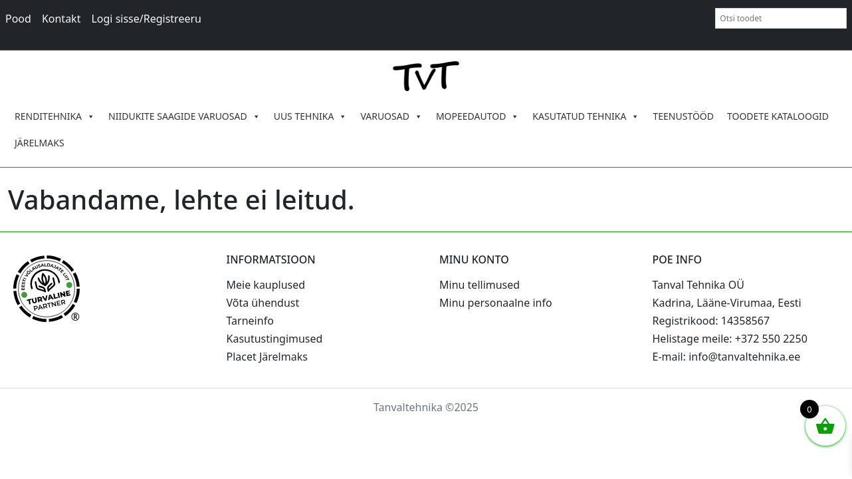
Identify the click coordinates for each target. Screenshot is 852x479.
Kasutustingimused (275, 338)
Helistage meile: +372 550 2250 (730, 338)
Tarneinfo (250, 320)
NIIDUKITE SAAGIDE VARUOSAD (184, 116)
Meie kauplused (266, 284)
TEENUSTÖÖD (683, 116)
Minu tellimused (479, 284)
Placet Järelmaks (267, 356)
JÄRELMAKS (39, 142)
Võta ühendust (263, 302)
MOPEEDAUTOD (477, 116)
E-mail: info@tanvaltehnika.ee (727, 356)
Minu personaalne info (495, 302)
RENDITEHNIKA (55, 116)
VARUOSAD (391, 116)
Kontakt (61, 18)
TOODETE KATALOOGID (778, 116)
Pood (18, 18)
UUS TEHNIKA (311, 116)
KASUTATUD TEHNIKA (585, 116)
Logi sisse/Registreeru (146, 18)
